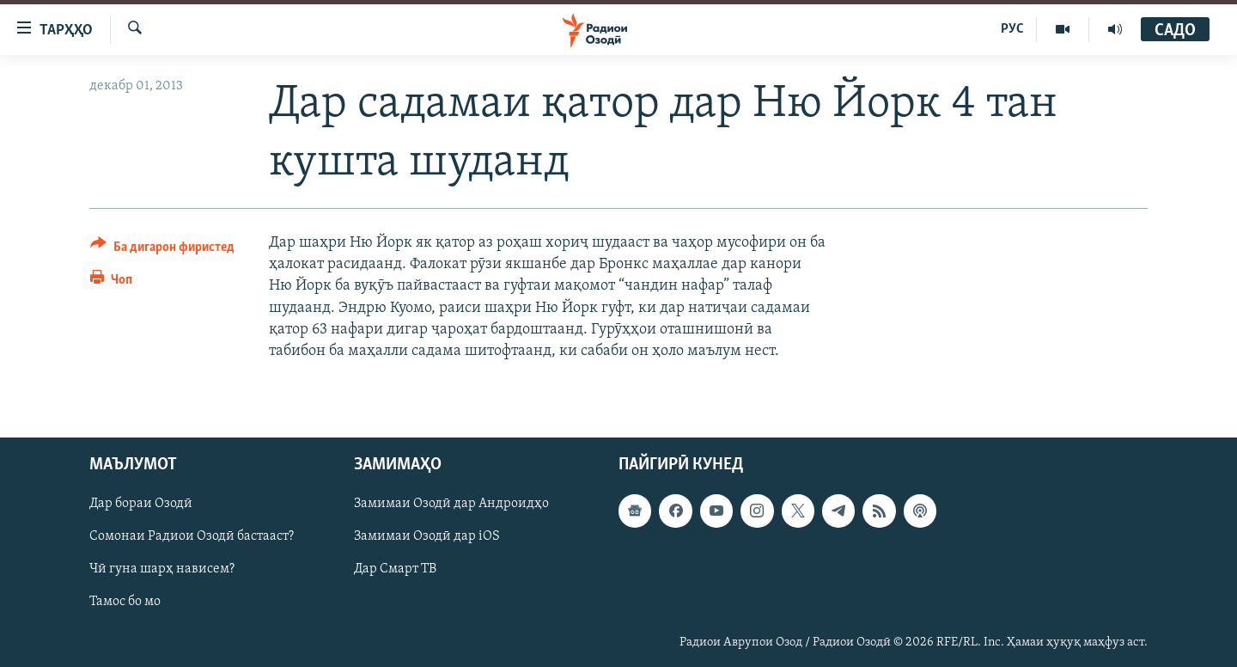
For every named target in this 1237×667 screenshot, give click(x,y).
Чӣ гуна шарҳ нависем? (162, 570)
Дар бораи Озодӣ (140, 504)
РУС (1012, 29)
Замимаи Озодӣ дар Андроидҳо (451, 504)
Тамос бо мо (125, 602)
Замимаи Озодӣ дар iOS (427, 537)
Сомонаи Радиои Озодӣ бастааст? (191, 537)
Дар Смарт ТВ (395, 570)
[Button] (162, 249)
